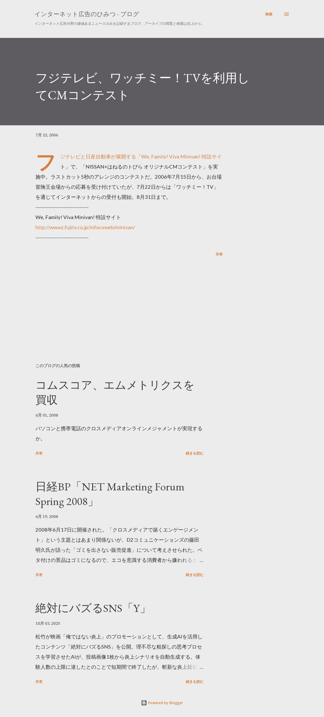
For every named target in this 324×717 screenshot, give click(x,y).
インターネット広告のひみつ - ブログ (86, 14)
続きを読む (195, 453)
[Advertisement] (121, 300)
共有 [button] (219, 254)
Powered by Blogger (162, 702)
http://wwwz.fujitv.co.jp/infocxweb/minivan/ (85, 227)
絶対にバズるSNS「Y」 (93, 608)
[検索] (268, 14)
